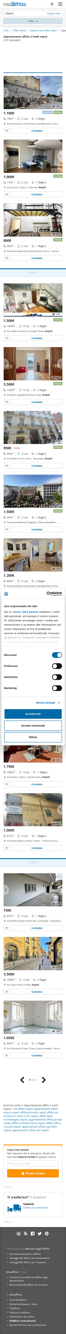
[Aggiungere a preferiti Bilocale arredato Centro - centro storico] (7, 258)
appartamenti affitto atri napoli (30, 1130)
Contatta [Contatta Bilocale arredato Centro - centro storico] (37, 258)
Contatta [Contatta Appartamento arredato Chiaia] (37, 338)
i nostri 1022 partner (25, 611)
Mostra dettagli (45, 702)
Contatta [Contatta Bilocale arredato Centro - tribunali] (37, 194)
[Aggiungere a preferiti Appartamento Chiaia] (7, 1055)
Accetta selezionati (33, 725)
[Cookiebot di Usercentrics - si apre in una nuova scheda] (47, 593)
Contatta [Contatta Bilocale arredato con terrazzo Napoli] (37, 130)
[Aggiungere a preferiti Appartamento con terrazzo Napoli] (7, 928)
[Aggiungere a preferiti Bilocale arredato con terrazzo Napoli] (7, 131)
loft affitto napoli (23, 1109)
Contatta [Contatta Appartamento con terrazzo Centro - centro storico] (37, 848)
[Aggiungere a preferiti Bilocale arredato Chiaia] (7, 529)
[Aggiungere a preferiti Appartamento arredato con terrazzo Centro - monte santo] (7, 784)
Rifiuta (33, 737)
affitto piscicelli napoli (33, 1112)
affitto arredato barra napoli (28, 1123)
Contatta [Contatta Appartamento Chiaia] (37, 1055)
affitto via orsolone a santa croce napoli (31, 1114)
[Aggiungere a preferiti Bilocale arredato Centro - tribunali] (7, 194)
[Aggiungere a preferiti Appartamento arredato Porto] (7, 466)
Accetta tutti (33, 713)
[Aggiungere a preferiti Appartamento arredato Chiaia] (7, 338)
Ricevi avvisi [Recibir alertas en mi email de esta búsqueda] (33, 1173)
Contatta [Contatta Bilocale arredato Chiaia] (37, 529)
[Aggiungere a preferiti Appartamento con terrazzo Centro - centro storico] (7, 848)
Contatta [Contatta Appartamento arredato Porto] (37, 465)
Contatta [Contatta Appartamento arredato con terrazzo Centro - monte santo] (37, 784)
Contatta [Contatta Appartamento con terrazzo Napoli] (37, 928)
